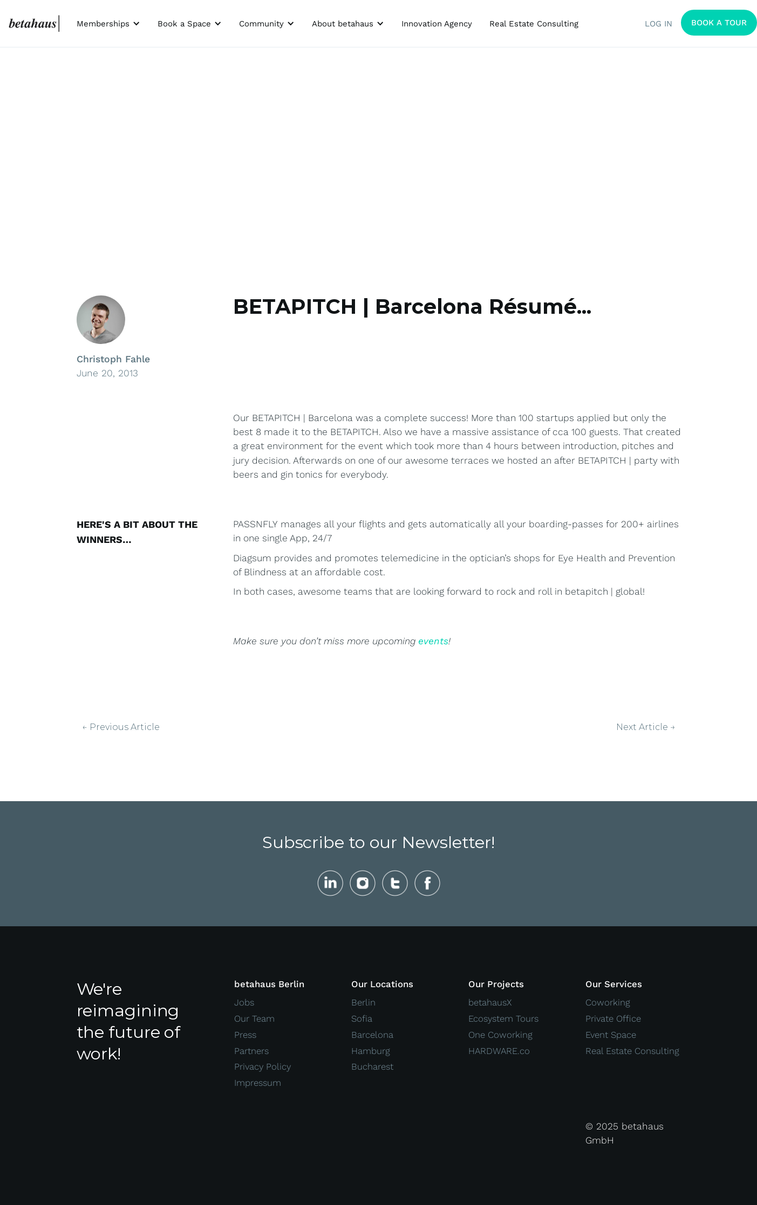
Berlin (363, 1002)
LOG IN (658, 24)
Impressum (257, 1082)
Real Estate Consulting (533, 24)
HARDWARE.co (499, 1050)
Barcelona (372, 1034)
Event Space (610, 1034)
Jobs (244, 1002)
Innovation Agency (436, 24)
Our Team (254, 1018)
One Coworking (500, 1034)
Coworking (607, 1002)
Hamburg (370, 1050)
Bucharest (372, 1066)
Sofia (361, 1018)
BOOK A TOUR (719, 22)
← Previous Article (121, 727)
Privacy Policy (262, 1066)
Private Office (613, 1018)
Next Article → (646, 727)
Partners (251, 1050)
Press (245, 1034)
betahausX (490, 1002)
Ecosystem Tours (503, 1018)
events (433, 641)
